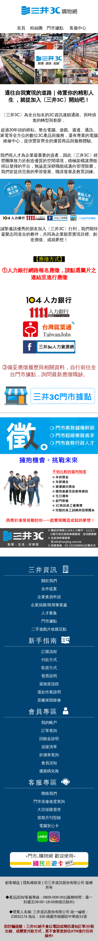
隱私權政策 (32, 883)
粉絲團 (34, 28)
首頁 (19, 28)
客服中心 (75, 28)
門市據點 (54, 28)
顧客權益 (12, 883)
